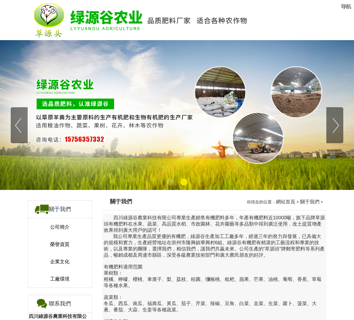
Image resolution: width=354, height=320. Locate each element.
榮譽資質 (59, 244)
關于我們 (309, 201)
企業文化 (59, 261)
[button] (170, 182)
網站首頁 (285, 201)
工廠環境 (59, 279)
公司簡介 (59, 227)
